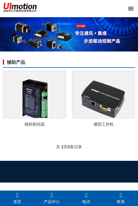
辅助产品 (16, 62)
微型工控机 (104, 124)
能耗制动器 (35, 124)
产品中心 (52, 198)
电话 (86, 198)
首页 (17, 198)
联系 (121, 198)
